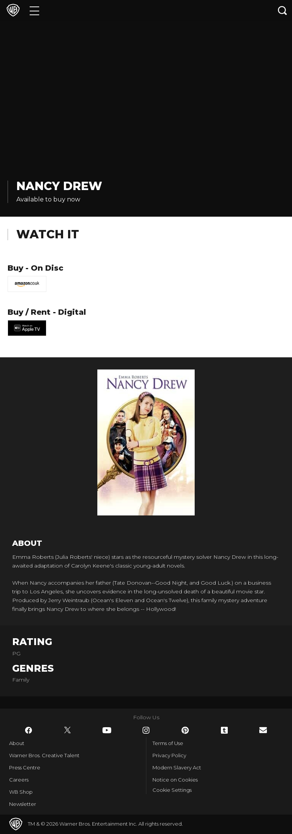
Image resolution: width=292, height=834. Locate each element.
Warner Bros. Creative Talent (44, 755)
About (16, 743)
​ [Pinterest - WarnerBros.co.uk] (185, 730)
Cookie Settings (172, 790)
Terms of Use (167, 743)
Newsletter (22, 804)
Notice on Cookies (175, 780)
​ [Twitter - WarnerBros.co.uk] (67, 730)
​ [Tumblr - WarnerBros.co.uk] (224, 730)
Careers (19, 780)
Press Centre (24, 767)
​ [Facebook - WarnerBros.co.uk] (28, 730)
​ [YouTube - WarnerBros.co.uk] (106, 730)
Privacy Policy (169, 755)
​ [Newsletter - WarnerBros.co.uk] (263, 730)
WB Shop (21, 792)
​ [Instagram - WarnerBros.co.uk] (146, 730)
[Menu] (34, 10)
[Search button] (282, 10)
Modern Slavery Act (176, 767)
